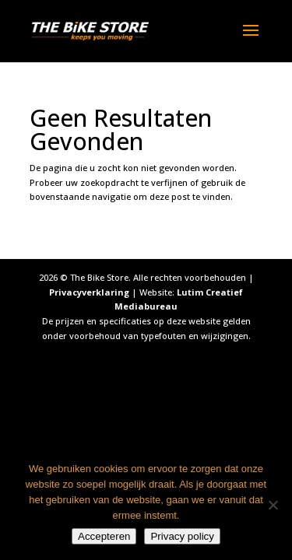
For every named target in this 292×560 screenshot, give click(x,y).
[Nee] (272, 505)
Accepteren (104, 536)
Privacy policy (181, 536)
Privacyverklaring (89, 292)
